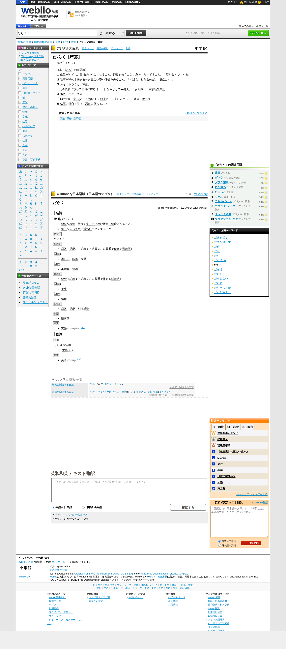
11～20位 (233, 426)
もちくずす (148, 74)
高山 (70, 99)
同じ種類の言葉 (43, 42)
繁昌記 (161, 89)
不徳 (69, 118)
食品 (25, 145)
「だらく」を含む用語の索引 (72, 514)
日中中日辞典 (82, 2)
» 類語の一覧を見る (196, 113)
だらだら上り (222, 292)
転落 (75, 258)
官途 (84, 89)
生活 (94, 228)
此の (62, 89)
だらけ (218, 269)
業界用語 (27, 78)
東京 (151, 89)
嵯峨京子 (222, 439)
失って (81, 103)
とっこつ (85, 99)
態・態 (110, 223)
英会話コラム (31, 282)
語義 (83, 248)
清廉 (64, 299)
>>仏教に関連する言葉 (181, 395)
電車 (25, 88)
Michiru (222, 458)
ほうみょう (165, 392)
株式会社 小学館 (58, 569)
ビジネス (27, 73)
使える (118, 248)
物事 (63, 79)
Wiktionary (201, 194)
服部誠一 (140, 89)
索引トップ (88, 48)
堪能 (138, 392)
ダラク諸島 (222, 182)
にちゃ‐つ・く (223, 201)
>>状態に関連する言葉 (181, 387)
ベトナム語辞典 (216, 630)
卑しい (65, 258)
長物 (68, 89)
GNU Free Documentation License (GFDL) (164, 573)
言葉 (57, 42)
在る (93, 89)
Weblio (53, 576)
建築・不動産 (30, 107)
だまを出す (221, 237)
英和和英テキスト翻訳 (73, 473)
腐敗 (62, 118)
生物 (25, 140)
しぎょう (100, 392)
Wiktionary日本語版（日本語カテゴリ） (85, 194)
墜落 (79, 94)
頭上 (103, 99)
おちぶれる (67, 84)
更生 (64, 288)
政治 (163, 79)
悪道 (88, 103)
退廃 (72, 248)
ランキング (117, 48)
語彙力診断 (30, 297)
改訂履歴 (162, 576)
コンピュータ (30, 83)
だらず (218, 283)
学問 (25, 111)
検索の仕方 (55, 601)
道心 (71, 103)
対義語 (115, 278)
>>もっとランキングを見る (252, 494)
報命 (155, 392)
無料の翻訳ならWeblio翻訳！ (82, 14)
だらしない (221, 278)
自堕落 (77, 118)
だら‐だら (220, 260)
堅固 (109, 392)
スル (69, 69)
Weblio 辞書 (250, 2)
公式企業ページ (176, 597)
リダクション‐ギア (226, 219)
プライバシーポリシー (61, 612)
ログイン (233, 2)
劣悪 (97, 223)
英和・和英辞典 (62, 2)
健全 (64, 223)
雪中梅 (146, 99)
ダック (219, 177)
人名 (25, 150)
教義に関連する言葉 (63, 392)
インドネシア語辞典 (218, 623)
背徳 (75, 269)
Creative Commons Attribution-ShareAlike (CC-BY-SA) (103, 573)
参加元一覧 (262, 26)
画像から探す (96, 601)
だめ (217, 246)
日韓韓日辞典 (100, 2)
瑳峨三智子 (223, 445)
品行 (82, 74)
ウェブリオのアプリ (99, 597)
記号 (22, 270)
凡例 (128, 48)
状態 (66, 42)
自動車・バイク (31, 92)
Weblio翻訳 (214, 608)
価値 (107, 79)
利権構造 (83, 308)
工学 (25, 102)
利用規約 (54, 608)
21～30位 (247, 426)
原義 (82, 69)
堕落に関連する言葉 (63, 384)
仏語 (63, 103)
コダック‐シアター (226, 206)
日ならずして (112, 89)
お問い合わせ (136, 597)
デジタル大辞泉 (67, 48)
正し (93, 79)
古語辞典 (117, 2)
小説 (132, 79)
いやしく (93, 74)
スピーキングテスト (35, 302)
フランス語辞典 (216, 619)
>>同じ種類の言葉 (157, 395)
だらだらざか (222, 287)
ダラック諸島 (223, 214)
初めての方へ (246, 26)
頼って (77, 89)
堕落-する (68, 349)
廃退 (83, 258)
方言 (25, 154)
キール (219, 196)
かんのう (146, 392)
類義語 (126, 248)
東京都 (221, 488)
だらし (218, 274)
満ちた (87, 228)
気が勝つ (220, 187)
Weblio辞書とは (57, 597)
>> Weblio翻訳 (259, 502)
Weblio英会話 (31, 287)
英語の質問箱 (31, 292)
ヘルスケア (28, 126)
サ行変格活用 (62, 345)
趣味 (25, 131)
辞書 (22, 2)
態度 (80, 223)
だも (217, 251)
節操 (116, 74)
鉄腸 (136, 99)
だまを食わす (222, 242)
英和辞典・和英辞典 (218, 604)
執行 (92, 392)
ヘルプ (265, 2)
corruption (74, 328)
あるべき (85, 79)
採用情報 (173, 604)
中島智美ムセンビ (227, 433)
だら (217, 255)
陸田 (217, 172)
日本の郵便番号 (226, 476)
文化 (25, 116)
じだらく (117, 384)
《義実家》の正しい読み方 (232, 451)
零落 (85, 84)
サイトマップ (56, 615)
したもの (146, 79)
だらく (152, 576)
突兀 (76, 99)
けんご (116, 392)
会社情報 (173, 601)
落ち (63, 94)
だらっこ (220, 191)
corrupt (72, 360)
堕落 (73, 42)
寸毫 (220, 482)
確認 (220, 470)
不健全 (65, 269)
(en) (83, 327)
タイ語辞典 (214, 627)
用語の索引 (102, 48)
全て (20, 70)
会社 (220, 463)
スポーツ (27, 135)
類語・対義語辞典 (40, 2)
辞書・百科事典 (31, 159)
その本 (73, 79)
